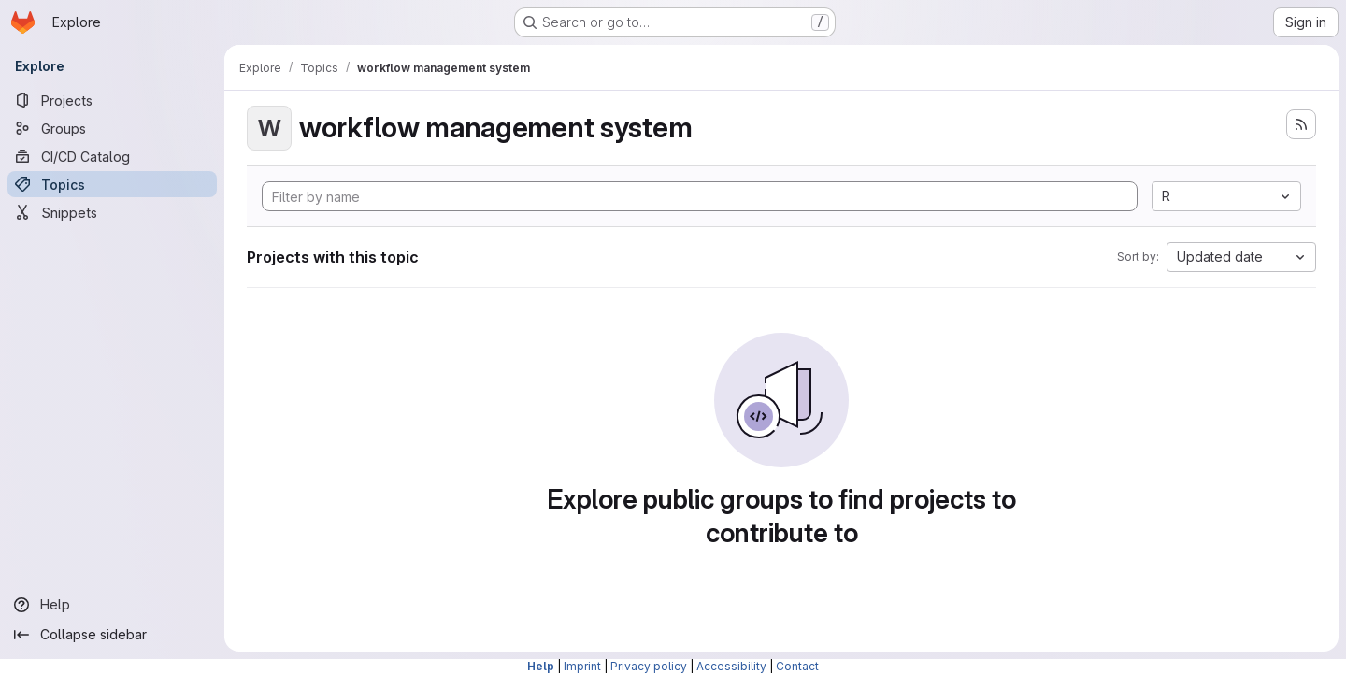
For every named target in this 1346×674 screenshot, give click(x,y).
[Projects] (112, 100)
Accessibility (731, 666)
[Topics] (112, 184)
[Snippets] (112, 212)
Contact (797, 666)
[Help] (112, 605)
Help (540, 666)
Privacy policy (648, 666)
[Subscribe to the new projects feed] (1301, 124)
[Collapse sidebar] (112, 635)
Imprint (582, 666)
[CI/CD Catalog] (112, 156)
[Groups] (112, 128)
